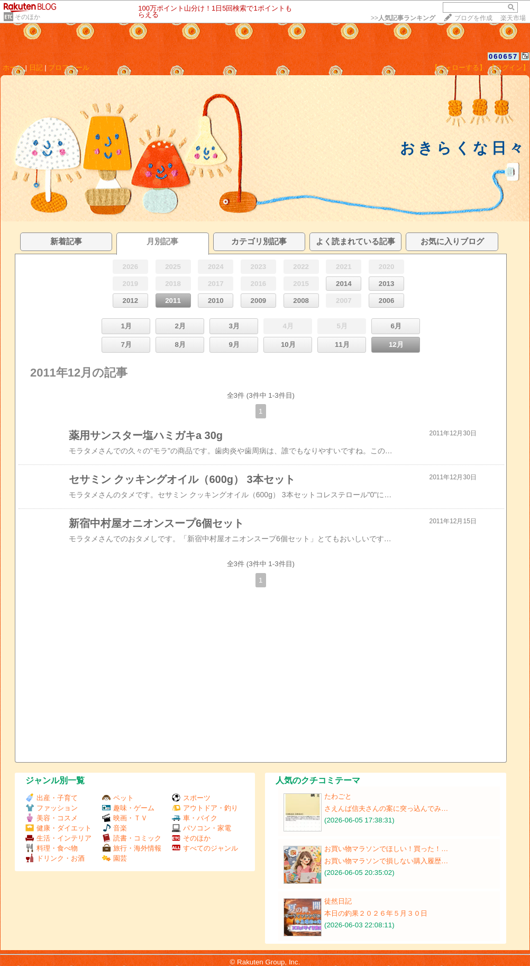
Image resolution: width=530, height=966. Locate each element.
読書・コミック (131, 838)
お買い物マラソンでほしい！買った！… (386, 849)
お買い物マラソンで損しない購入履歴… (386, 861)
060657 (503, 56)
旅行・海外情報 (131, 848)
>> (403, 18)
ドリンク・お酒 (55, 858)
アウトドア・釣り (205, 808)
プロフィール (68, 67)
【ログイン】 (508, 67)
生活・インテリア (58, 838)
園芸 (114, 858)
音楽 (114, 828)
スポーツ (191, 798)
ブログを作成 (473, 18)
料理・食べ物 (51, 848)
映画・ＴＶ (125, 818)
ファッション (51, 808)
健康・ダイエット (58, 828)
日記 (36, 67)
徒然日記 (338, 901)
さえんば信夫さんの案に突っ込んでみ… (386, 808)
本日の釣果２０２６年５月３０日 (375, 913)
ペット (118, 798)
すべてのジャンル (205, 848)
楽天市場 (513, 18)
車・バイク (194, 818)
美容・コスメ (51, 818)
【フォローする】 (458, 67)
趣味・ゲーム (128, 808)
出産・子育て (51, 798)
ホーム (13, 67)
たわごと (338, 796)
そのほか (27, 17)
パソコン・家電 (201, 828)
